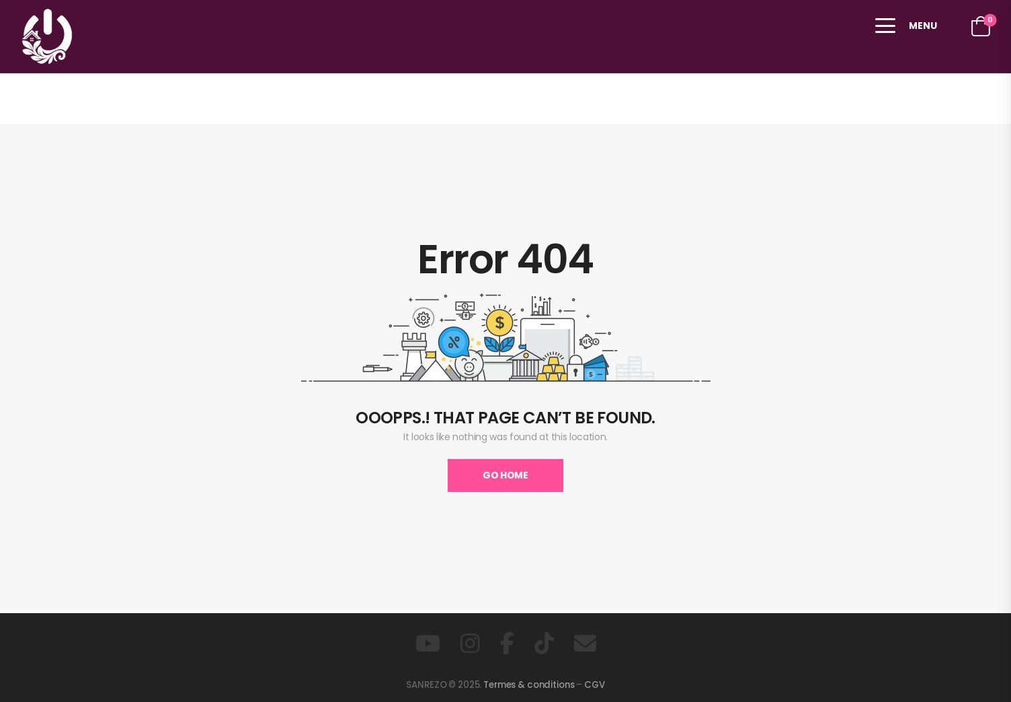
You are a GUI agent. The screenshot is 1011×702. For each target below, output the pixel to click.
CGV (594, 684)
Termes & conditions (528, 684)
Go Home (505, 475)
